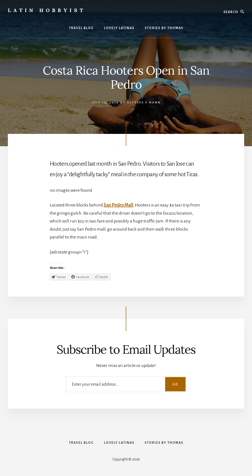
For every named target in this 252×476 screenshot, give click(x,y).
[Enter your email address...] (126, 384)
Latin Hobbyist (46, 10)
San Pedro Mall (118, 205)
